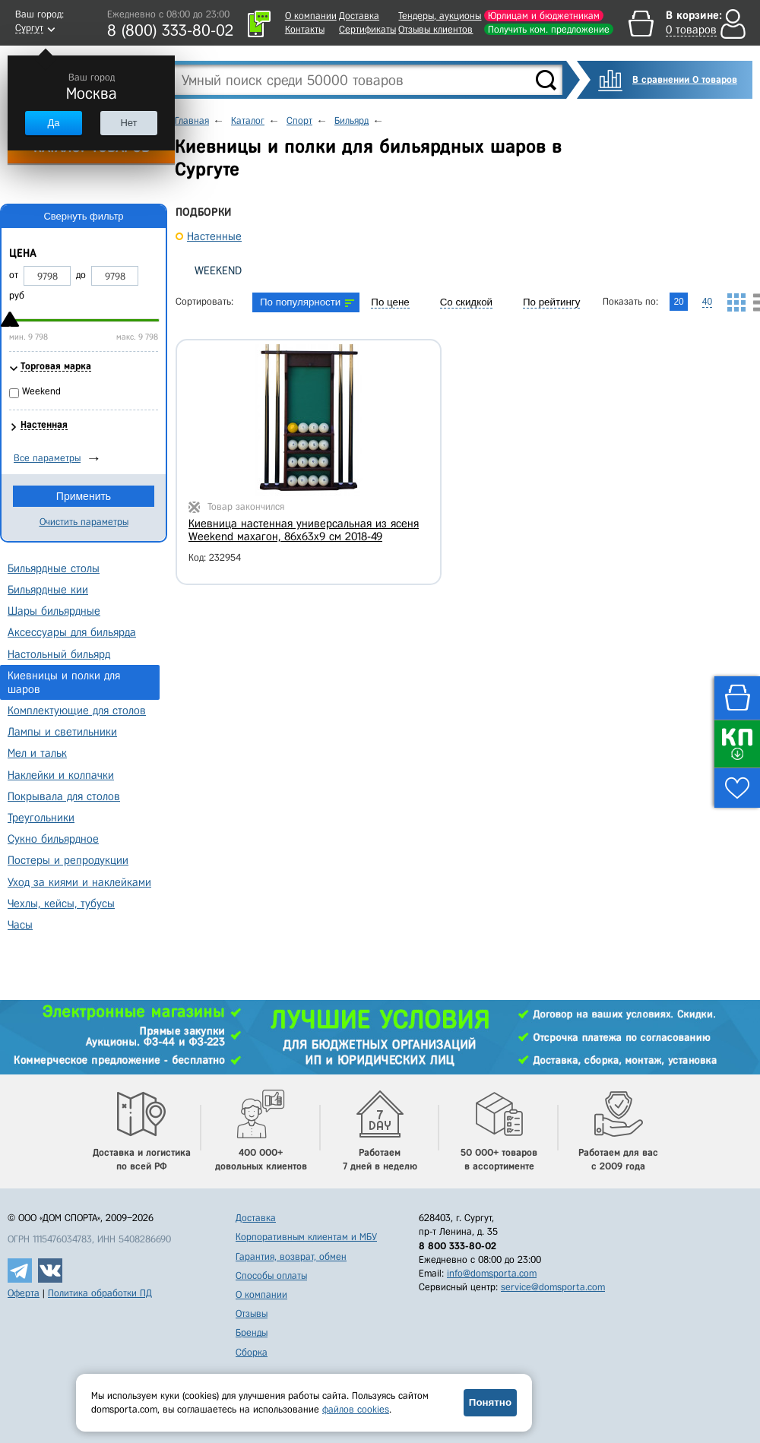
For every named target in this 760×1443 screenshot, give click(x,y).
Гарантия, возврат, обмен (291, 1256)
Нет (128, 122)
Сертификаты (367, 29)
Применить (83, 496)
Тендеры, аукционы (439, 16)
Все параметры (47, 458)
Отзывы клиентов (435, 29)
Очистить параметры (84, 522)
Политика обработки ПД (100, 1293)
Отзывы (252, 1313)
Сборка (252, 1352)
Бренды (252, 1332)
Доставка (359, 16)
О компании (311, 16)
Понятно (490, 1402)
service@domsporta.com (553, 1287)
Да (53, 122)
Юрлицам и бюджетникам (544, 16)
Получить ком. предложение (549, 29)
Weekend (218, 270)
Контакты (305, 29)
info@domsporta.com (492, 1273)
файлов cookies (355, 1409)
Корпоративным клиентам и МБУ (306, 1237)
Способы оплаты (271, 1275)
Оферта (24, 1293)
